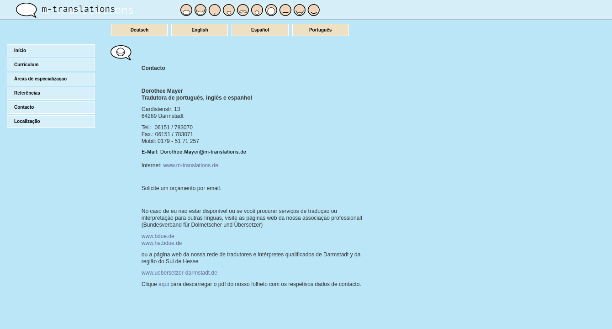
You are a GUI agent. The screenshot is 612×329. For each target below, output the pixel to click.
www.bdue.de (158, 236)
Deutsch (139, 29)
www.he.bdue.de (162, 243)
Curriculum (26, 64)
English (199, 29)
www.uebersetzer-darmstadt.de (179, 273)
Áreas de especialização (40, 78)
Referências (27, 93)
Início (20, 50)
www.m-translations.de (190, 165)
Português (320, 29)
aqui (163, 284)
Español (260, 29)
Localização (27, 121)
